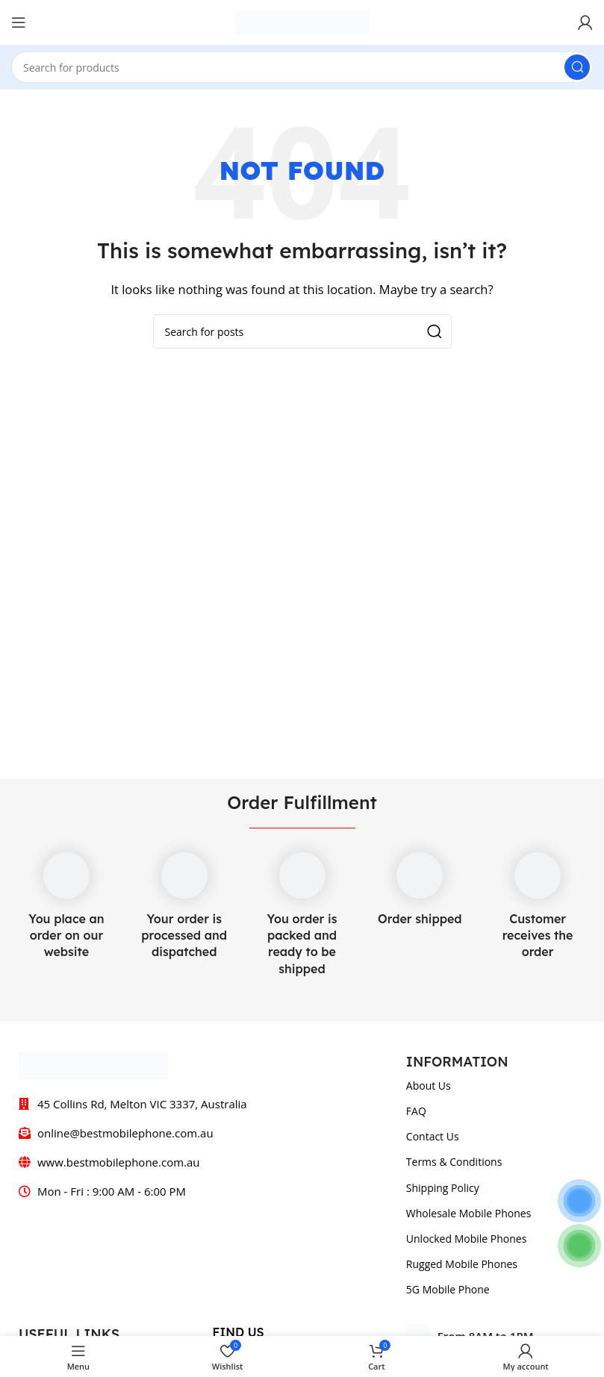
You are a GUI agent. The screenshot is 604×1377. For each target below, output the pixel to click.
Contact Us (432, 1136)
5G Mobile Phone (448, 1289)
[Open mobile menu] (19, 22)
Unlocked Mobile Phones (466, 1238)
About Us (428, 1085)
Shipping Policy (442, 1188)
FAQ (416, 1111)
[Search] (302, 67)
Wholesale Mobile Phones (469, 1213)
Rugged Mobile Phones (461, 1264)
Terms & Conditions (454, 1162)
